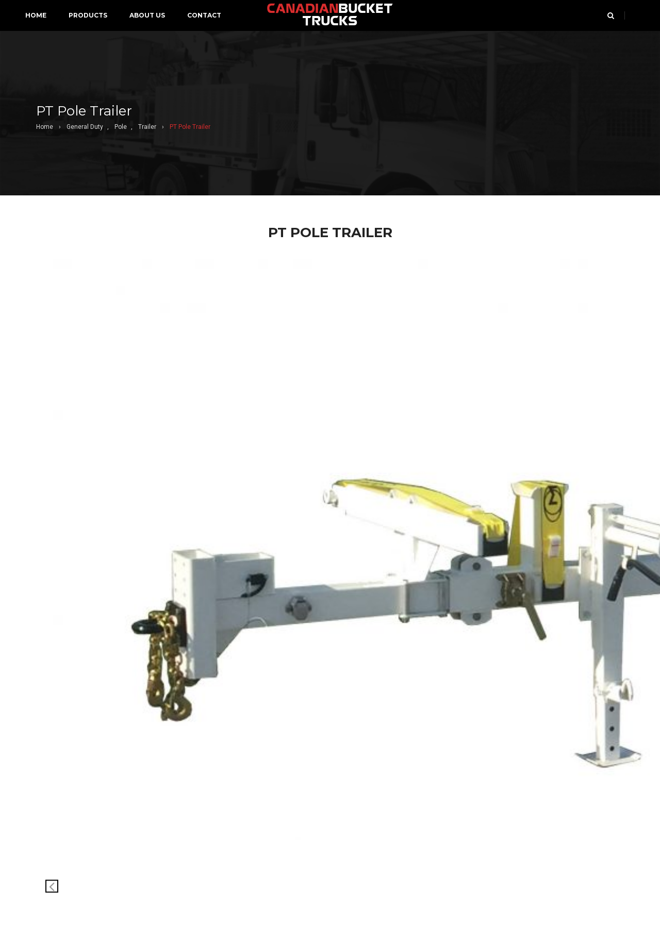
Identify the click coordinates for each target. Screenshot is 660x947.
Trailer (147, 126)
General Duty (85, 126)
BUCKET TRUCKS (330, 15)
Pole (120, 126)
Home (44, 126)
